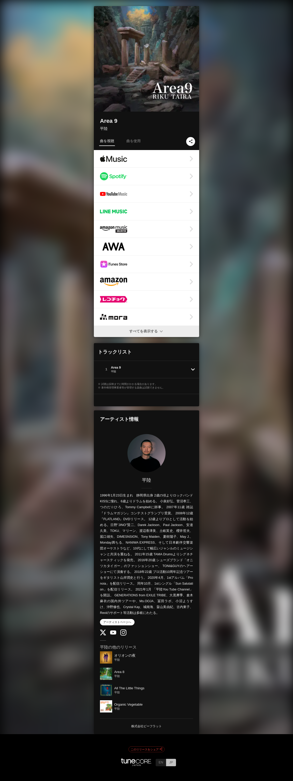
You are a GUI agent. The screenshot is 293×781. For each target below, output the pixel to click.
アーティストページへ (117, 622)
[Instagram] (123, 634)
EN (161, 762)
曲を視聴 (107, 141)
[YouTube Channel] (113, 633)
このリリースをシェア (146, 749)
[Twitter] (103, 634)
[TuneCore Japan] (136, 764)
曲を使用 (133, 141)
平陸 (104, 128)
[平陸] (146, 453)
